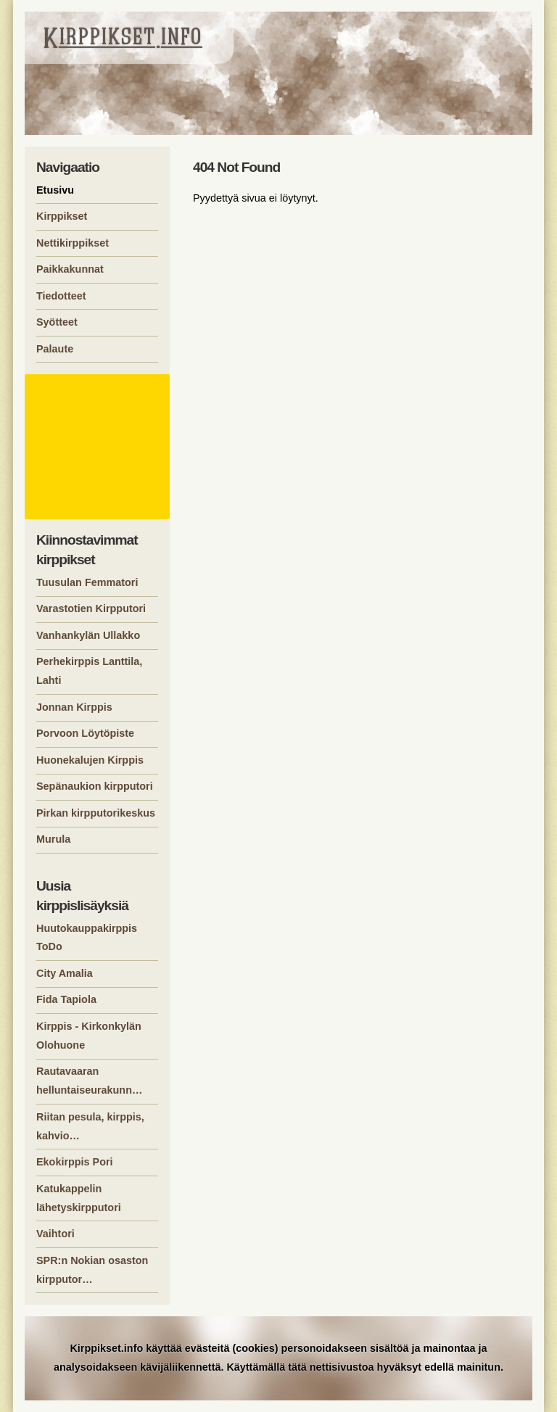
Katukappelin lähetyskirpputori (78, 1198)
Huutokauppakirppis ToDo (86, 937)
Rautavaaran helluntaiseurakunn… (89, 1080)
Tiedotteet (61, 296)
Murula (53, 839)
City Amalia (64, 973)
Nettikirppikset (72, 243)
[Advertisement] (99, 446)
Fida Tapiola (66, 999)
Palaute (54, 349)
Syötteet (57, 322)
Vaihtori (55, 1233)
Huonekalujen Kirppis (90, 760)
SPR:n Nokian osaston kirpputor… (92, 1270)
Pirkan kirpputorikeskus (95, 813)
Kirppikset (61, 216)
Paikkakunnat (70, 269)
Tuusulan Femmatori (87, 582)
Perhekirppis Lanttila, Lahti (89, 671)
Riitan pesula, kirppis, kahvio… (90, 1126)
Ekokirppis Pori (74, 1162)
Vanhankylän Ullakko (88, 635)
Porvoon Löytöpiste (85, 733)
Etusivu (55, 190)
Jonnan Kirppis (74, 707)
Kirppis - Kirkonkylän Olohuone (88, 1035)
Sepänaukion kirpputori (94, 786)
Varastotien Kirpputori (91, 608)
